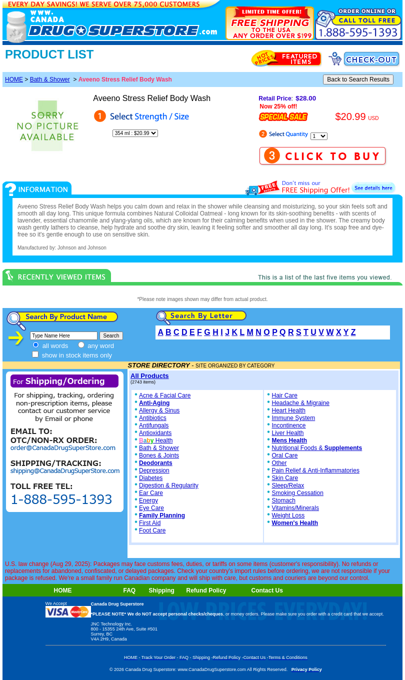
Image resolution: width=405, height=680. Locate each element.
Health (155, 440)
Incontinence (289, 425)
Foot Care (152, 530)
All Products (149, 376)
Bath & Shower (50, 79)
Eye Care (151, 508)
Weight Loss (288, 515)
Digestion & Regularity (168, 485)
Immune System (293, 418)
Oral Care (285, 455)
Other (279, 463)
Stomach (283, 500)
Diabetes (150, 478)
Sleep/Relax (288, 485)
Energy (148, 500)
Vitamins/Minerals (295, 508)
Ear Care (151, 493)
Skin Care (285, 478)
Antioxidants (155, 433)
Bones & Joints (159, 455)
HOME (14, 79)
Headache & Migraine (300, 403)
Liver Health (288, 433)
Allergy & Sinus (159, 410)
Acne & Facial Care (161, 395)
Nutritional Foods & (317, 448)
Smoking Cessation (297, 493)
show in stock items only (72, 355)
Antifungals (153, 425)
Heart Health (288, 410)
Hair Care (284, 395)
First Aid (149, 523)
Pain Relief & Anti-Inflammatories (315, 470)
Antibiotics (152, 418)
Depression (154, 470)
